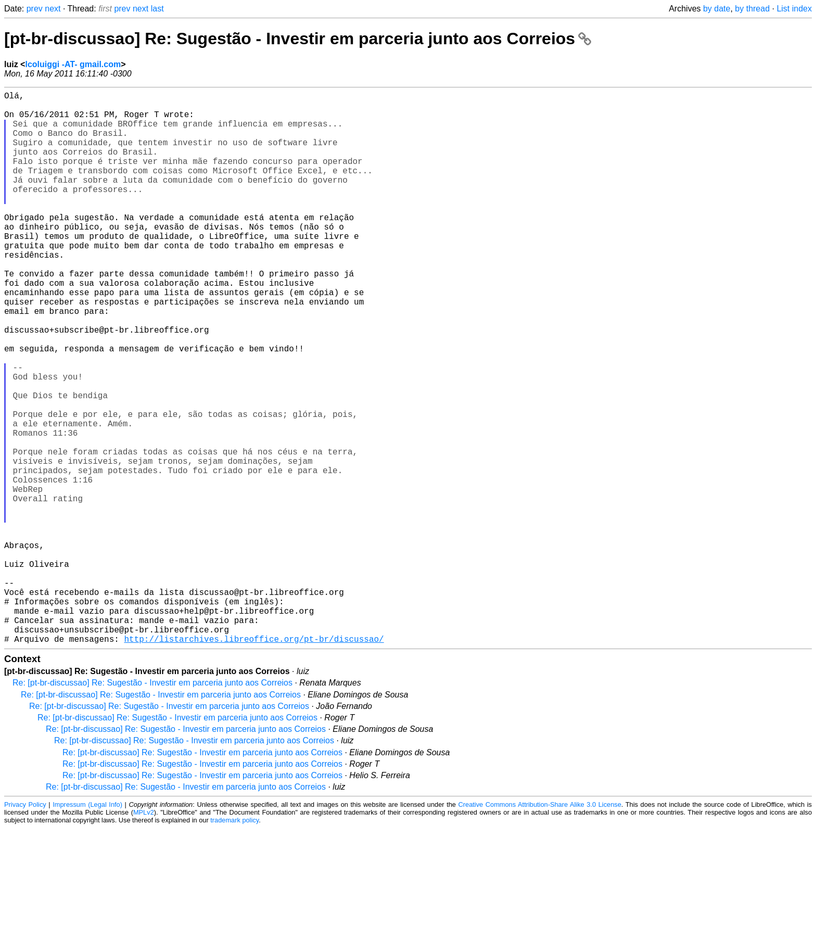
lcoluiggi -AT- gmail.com (73, 64)
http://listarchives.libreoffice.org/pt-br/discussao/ (254, 761)
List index (794, 8)
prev (35, 8)
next (52, 8)
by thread (752, 8)
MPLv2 (143, 935)
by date (716, 8)
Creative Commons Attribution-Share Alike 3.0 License (539, 927)
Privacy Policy (25, 927)
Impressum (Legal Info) (87, 927)
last (157, 8)
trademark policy (234, 943)
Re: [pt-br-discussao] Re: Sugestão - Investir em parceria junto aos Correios (152, 805)
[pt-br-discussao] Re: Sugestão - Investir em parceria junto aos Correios (297, 38)
